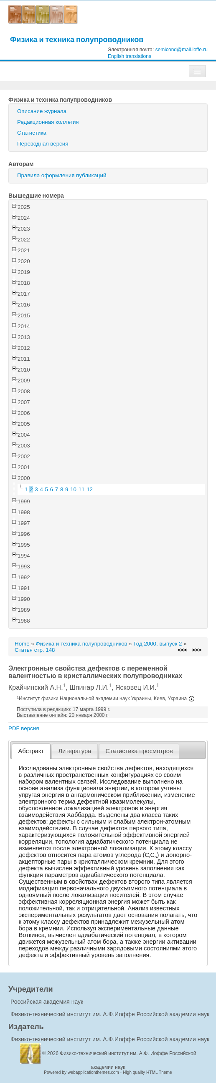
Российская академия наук (46, 1001)
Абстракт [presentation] (31, 751)
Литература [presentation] (74, 751)
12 (89, 489)
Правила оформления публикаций (61, 175)
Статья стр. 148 (35, 650)
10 (73, 489)
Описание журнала (41, 111)
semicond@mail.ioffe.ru (181, 50)
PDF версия (23, 728)
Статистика (31, 133)
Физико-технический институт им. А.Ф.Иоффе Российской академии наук (109, 1014)
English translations (129, 56)
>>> (196, 650)
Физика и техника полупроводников (76, 39)
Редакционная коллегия (48, 122)
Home (22, 644)
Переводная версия (42, 144)
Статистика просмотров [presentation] (139, 751)
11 (82, 489)
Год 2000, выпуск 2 (157, 644)
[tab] (31, 751)
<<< (182, 650)
